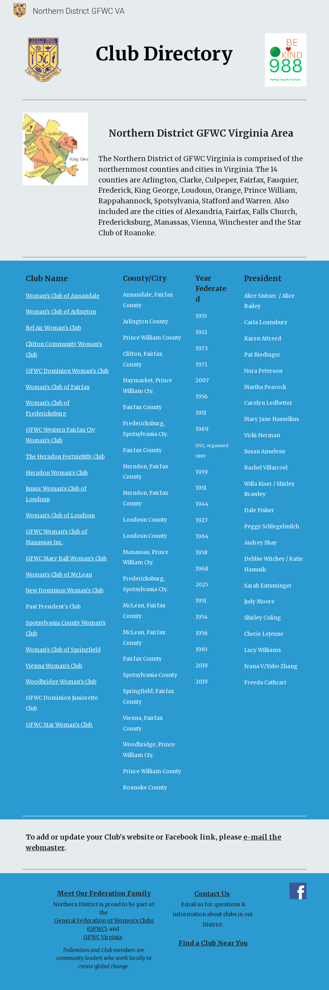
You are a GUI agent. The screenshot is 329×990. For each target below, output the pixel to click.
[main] (164, 52)
